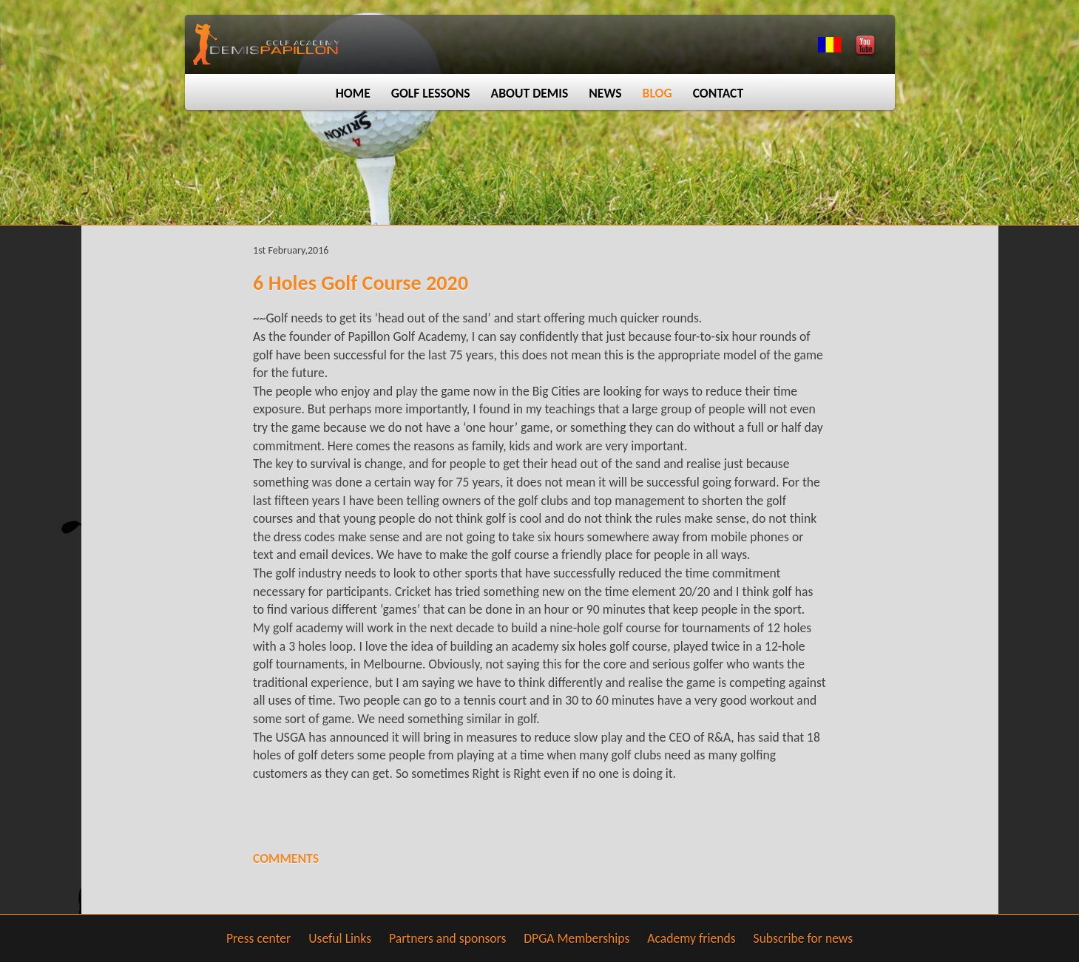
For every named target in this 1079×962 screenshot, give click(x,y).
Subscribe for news (803, 938)
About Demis (530, 93)
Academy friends (691, 938)
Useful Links (339, 938)
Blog (657, 93)
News (605, 93)
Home (353, 93)
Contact (718, 93)
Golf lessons (430, 93)
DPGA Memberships (576, 938)
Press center (258, 938)
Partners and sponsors (447, 938)
